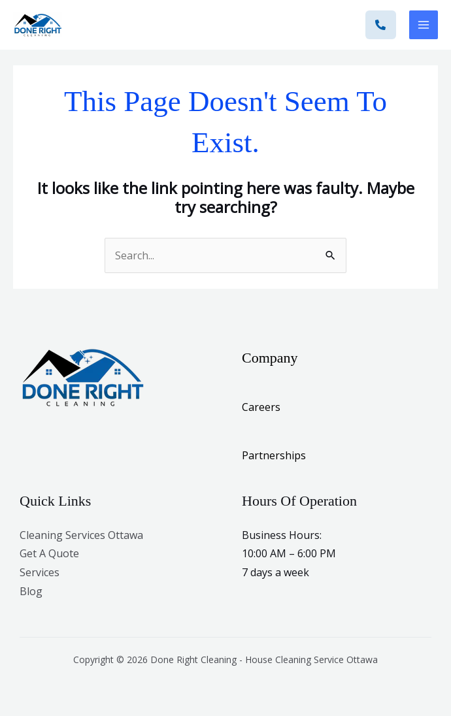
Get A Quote (49, 553)
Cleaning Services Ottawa (81, 535)
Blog (31, 591)
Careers (261, 407)
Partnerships (274, 455)
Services (39, 572)
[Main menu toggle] (423, 24)
